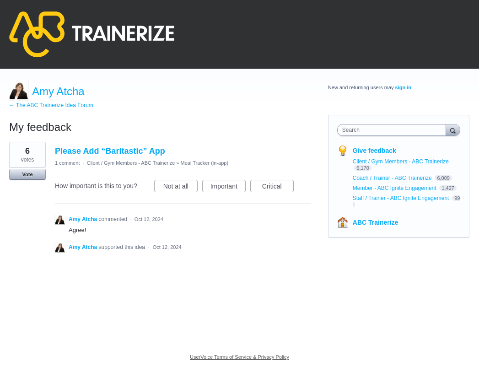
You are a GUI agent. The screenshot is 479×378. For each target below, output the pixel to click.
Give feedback (374, 150)
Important (228, 188)
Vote (27, 174)
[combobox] (394, 130)
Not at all (180, 188)
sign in (403, 87)
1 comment (67, 163)
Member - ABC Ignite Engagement (395, 188)
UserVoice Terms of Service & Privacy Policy (239, 357)
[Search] (453, 129)
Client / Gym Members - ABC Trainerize (131, 163)
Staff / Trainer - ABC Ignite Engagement (402, 198)
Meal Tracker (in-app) (205, 163)
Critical (278, 188)
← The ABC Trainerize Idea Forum (51, 105)
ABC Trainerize (375, 222)
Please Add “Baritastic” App (110, 151)
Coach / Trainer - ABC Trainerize (393, 178)
